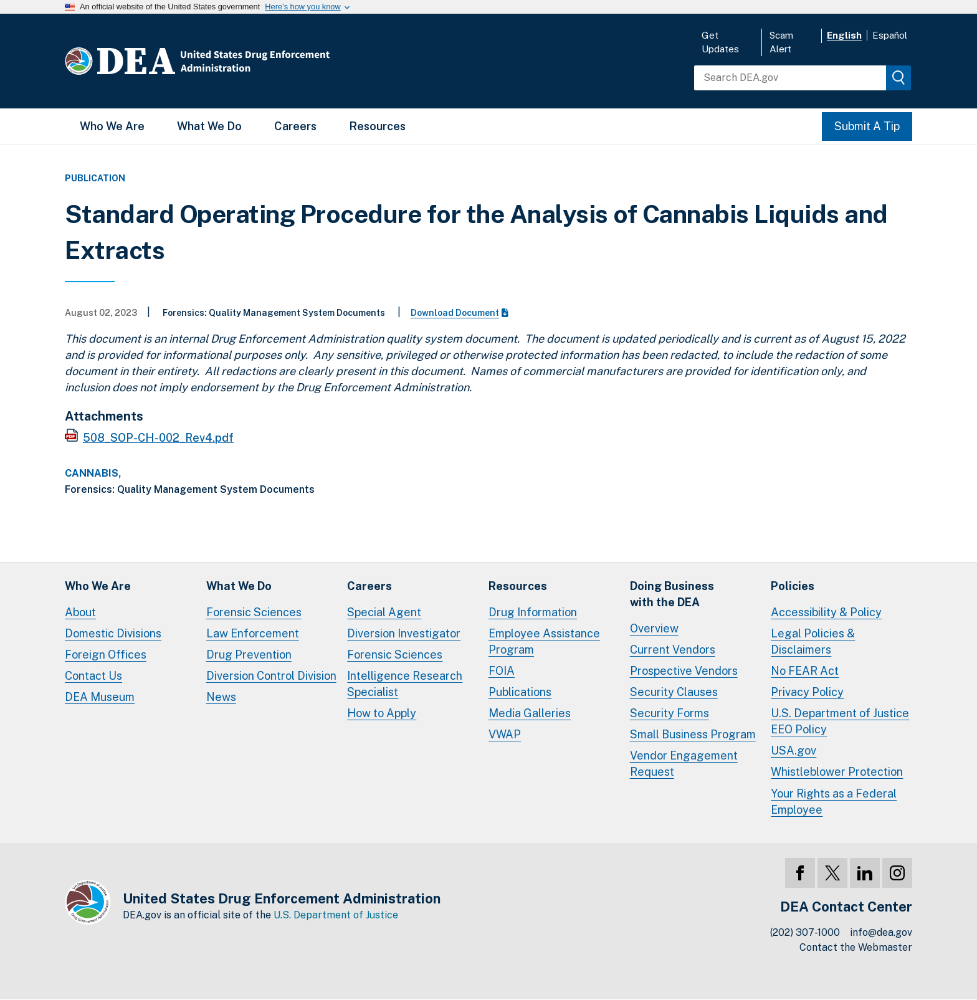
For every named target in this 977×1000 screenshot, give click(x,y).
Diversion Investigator (403, 633)
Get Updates (720, 42)
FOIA (501, 670)
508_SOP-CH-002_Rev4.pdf (158, 437)
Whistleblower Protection (837, 771)
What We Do (209, 126)
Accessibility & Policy (826, 612)
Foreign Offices (105, 654)
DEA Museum (100, 696)
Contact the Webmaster (855, 947)
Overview (654, 628)
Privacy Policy (807, 691)
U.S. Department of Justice (336, 915)
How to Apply (381, 713)
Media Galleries (529, 713)
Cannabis (91, 473)
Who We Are (112, 126)
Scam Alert (781, 42)
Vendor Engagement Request (684, 763)
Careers (295, 126)
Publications (519, 691)
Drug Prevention (249, 654)
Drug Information (532, 612)
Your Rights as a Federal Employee (834, 801)
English (844, 35)
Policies (792, 586)
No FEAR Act (805, 670)
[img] (898, 77)
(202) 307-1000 (805, 932)
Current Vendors (672, 649)
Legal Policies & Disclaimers (813, 641)
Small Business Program (693, 734)
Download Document (459, 313)
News (221, 696)
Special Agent (384, 612)
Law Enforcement (252, 633)
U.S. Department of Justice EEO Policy (840, 721)
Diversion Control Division (271, 675)
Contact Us (93, 675)
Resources (377, 126)
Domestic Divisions (113, 633)
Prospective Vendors (684, 670)
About (80, 612)
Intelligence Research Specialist (404, 683)
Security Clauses (674, 691)
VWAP (504, 734)
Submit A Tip (867, 126)
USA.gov (793, 750)
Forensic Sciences (254, 612)
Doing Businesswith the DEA (672, 594)
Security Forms (669, 713)
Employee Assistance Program (544, 641)
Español (889, 35)
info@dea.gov (881, 932)
